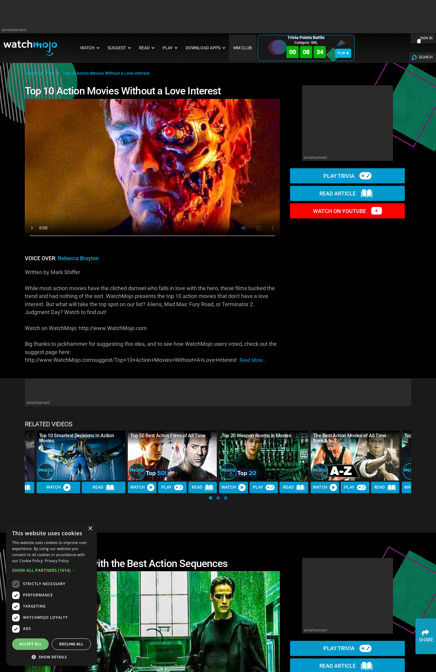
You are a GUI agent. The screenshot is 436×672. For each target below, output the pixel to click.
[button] (210, 498)
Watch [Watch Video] (58, 487)
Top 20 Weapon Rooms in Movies (256, 435)
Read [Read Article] (103, 487)
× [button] (90, 528)
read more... (252, 360)
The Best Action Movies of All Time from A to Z (349, 438)
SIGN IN (426, 38)
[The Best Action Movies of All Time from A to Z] (355, 455)
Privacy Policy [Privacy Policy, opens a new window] (57, 560)
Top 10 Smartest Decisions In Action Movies (76, 438)
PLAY (343, 53)
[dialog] (51, 594)
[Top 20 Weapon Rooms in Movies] (263, 455)
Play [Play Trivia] (172, 487)
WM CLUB (242, 48)
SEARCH (426, 57)
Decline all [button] (71, 644)
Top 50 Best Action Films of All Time (167, 435)
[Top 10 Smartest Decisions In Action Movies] (81, 455)
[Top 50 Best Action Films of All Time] (172, 455)
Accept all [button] (30, 644)
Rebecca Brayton (78, 258)
